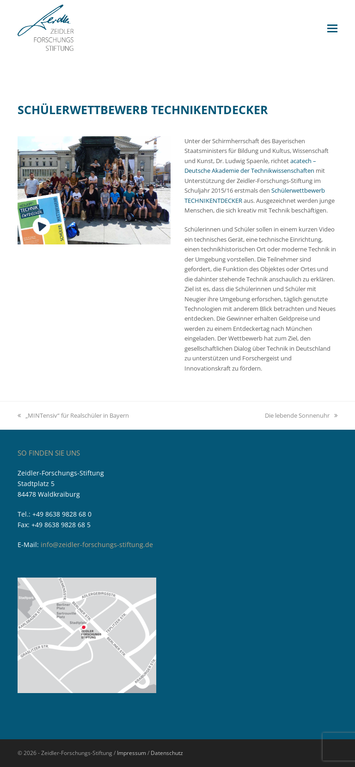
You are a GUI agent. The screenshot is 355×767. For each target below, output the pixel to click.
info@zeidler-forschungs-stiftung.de (97, 544)
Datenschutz (167, 753)
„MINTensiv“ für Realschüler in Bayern (73, 415)
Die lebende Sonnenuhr (301, 415)
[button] (332, 28)
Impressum (131, 753)
